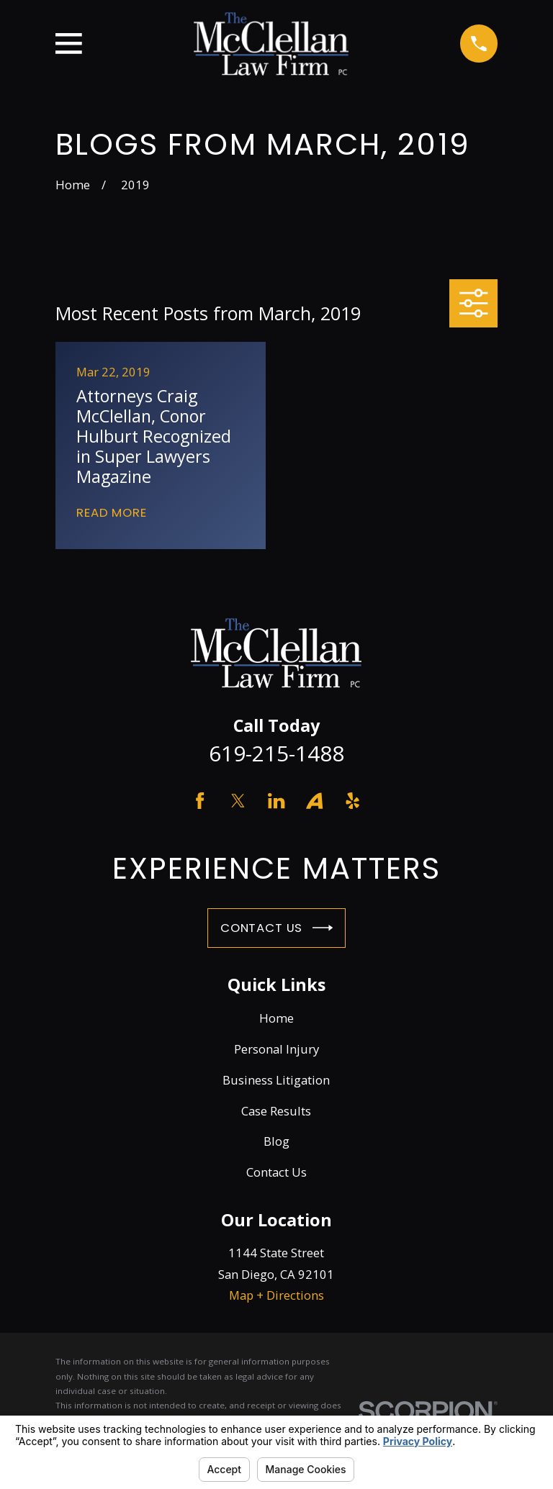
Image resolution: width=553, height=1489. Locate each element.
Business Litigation (276, 1080)
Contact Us (276, 928)
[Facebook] (200, 800)
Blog (276, 1141)
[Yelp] (352, 800)
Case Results (276, 1111)
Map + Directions (276, 1295)
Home (276, 1018)
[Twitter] (238, 800)
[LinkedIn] (276, 800)
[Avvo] (314, 800)
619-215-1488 (276, 753)
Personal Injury (276, 1049)
